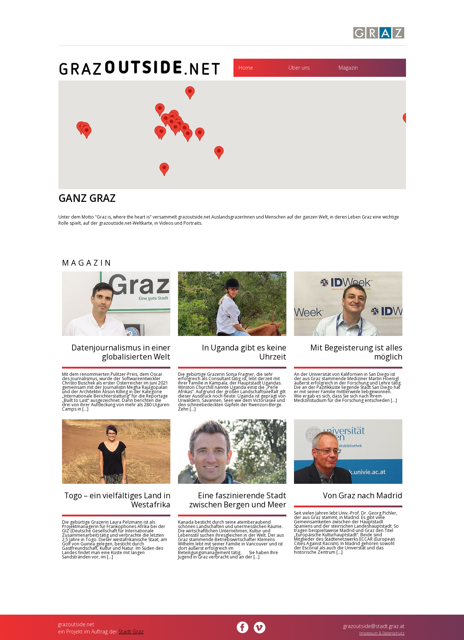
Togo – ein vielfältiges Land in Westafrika (117, 500)
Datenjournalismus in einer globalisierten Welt (120, 352)
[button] (164, 169)
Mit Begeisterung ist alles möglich (356, 352)
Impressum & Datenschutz (382, 633)
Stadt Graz (131, 631)
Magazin (348, 67)
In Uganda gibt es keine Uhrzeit (244, 352)
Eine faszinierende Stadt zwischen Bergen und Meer (237, 500)
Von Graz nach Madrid (362, 495)
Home (246, 67)
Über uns (299, 67)
